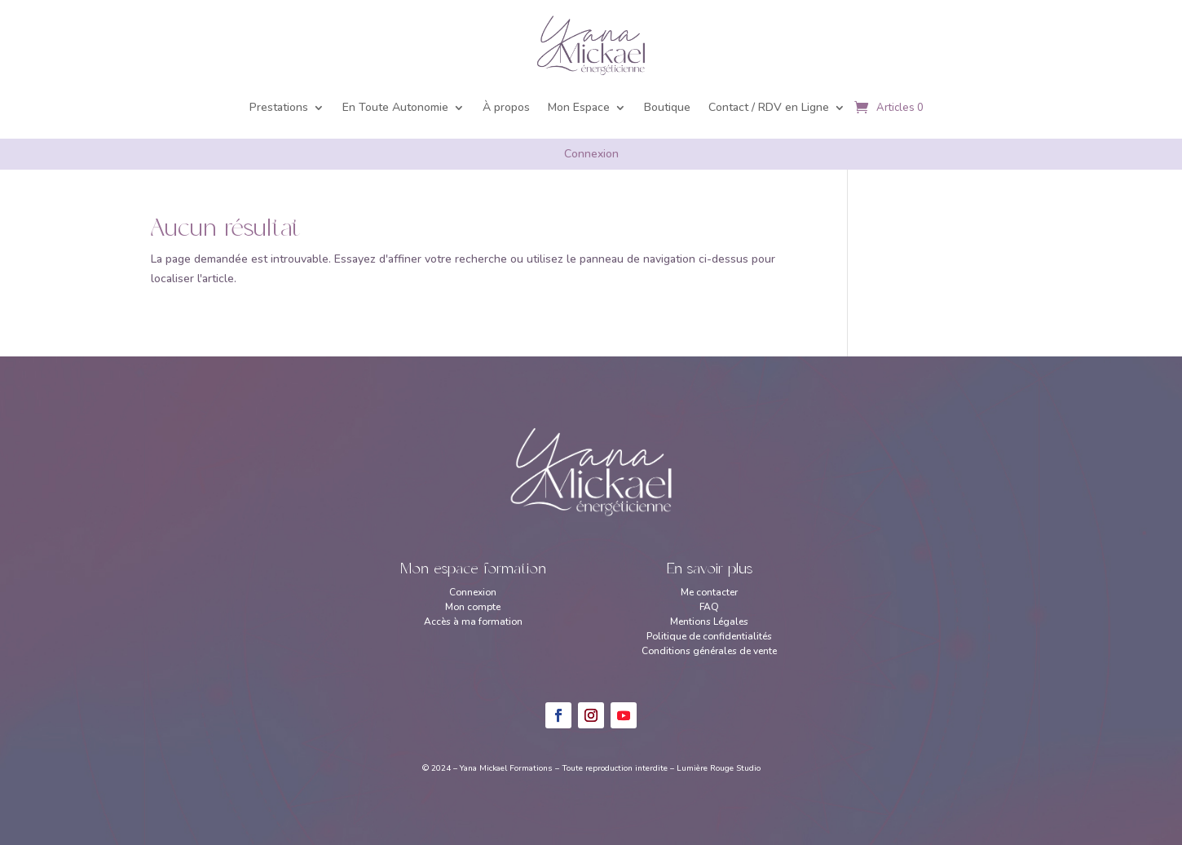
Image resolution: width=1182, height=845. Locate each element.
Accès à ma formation (473, 621)
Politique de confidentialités (709, 636)
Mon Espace (579, 107)
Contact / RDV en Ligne (768, 107)
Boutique (667, 107)
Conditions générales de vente (709, 650)
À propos (506, 107)
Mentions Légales (709, 621)
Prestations (278, 107)
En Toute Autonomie (395, 107)
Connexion (591, 153)
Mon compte (473, 606)
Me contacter (709, 592)
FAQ (709, 606)
